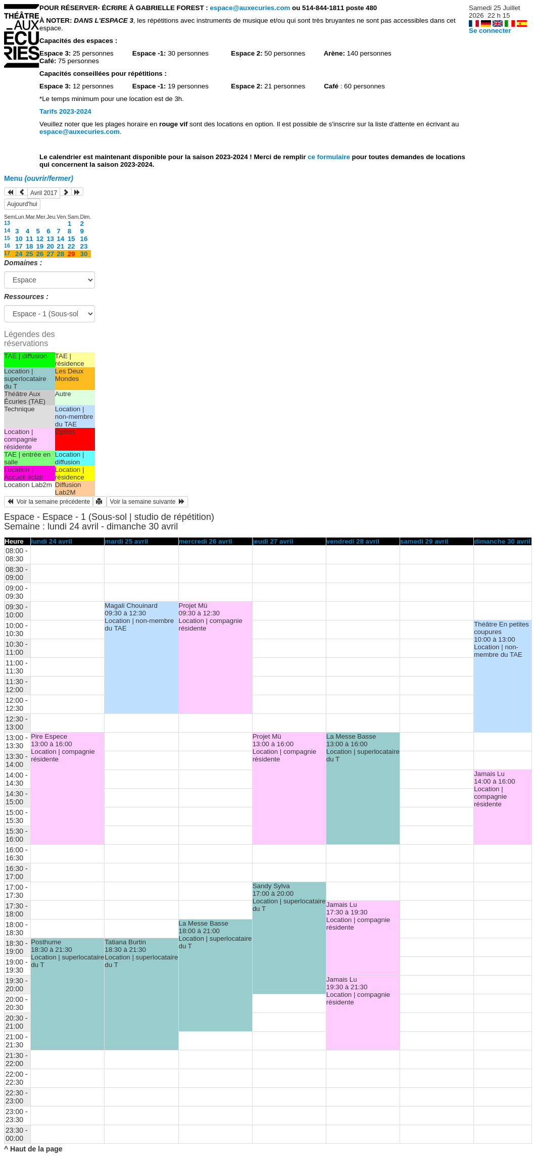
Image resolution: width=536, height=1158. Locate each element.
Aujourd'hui (22, 204)
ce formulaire (330, 157)
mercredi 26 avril (205, 541)
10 (19, 239)
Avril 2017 (43, 193)
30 (84, 254)
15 (7, 238)
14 (7, 230)
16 (84, 239)
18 (29, 246)
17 (19, 246)
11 (29, 239)
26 (39, 254)
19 (39, 246)
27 (50, 254)
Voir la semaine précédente (48, 501)
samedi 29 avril (424, 541)
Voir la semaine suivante (147, 501)
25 (29, 254)
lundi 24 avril (51, 541)
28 (60, 254)
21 (60, 246)
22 (71, 246)
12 (39, 239)
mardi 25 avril (126, 541)
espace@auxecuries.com (250, 8)
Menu (38, 178)
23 (84, 246)
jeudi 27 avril (273, 541)
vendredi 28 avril (352, 541)
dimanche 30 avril (502, 541)
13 (7, 223)
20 (50, 246)
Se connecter (490, 30)
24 (19, 254)
